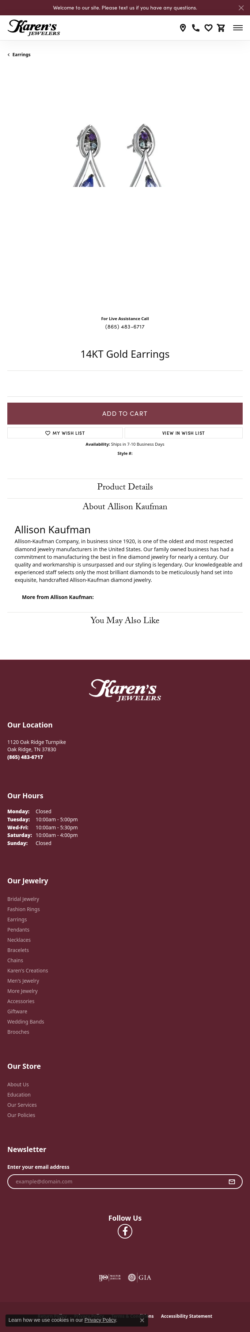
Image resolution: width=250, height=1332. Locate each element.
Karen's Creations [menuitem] (27, 970)
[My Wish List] (208, 27)
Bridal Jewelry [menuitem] (23, 898)
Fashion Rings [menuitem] (23, 909)
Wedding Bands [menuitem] (25, 1021)
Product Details (125, 488)
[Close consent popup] (142, 1320)
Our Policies (21, 1115)
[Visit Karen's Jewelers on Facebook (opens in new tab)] (125, 1231)
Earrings (21, 54)
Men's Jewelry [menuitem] (23, 980)
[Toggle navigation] (238, 28)
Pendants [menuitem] (18, 929)
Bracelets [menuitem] (18, 950)
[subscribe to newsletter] (232, 1181)
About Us (18, 1084)
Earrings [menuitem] (17, 919)
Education (19, 1094)
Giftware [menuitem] (17, 1011)
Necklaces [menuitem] (19, 939)
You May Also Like (125, 621)
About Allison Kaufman (125, 507)
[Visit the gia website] (139, 1277)
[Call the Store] (25, 756)
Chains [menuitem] (15, 960)
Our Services (22, 1104)
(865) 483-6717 (124, 326)
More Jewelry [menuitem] (22, 990)
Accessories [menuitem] (20, 1001)
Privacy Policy (100, 1320)
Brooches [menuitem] (18, 1031)
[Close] (241, 7)
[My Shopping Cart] (221, 27)
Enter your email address (38, 1166)
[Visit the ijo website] (110, 1277)
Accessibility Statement (186, 1316)
